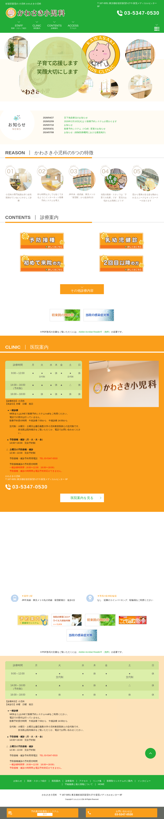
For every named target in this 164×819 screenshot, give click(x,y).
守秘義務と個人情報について (79, 784)
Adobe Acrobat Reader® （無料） (95, 332)
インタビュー (144, 781)
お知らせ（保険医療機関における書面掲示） (85, 132)
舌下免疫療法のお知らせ (76, 117)
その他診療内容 (82, 290)
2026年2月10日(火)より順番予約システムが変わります (90, 121)
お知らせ (68, 125)
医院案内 (56, 781)
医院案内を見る (82, 498)
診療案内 (69, 781)
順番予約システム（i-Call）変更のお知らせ (84, 128)
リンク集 (97, 781)
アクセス (83, 781)
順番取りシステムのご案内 (120, 781)
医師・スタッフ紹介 (37, 781)
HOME (101, 784)
